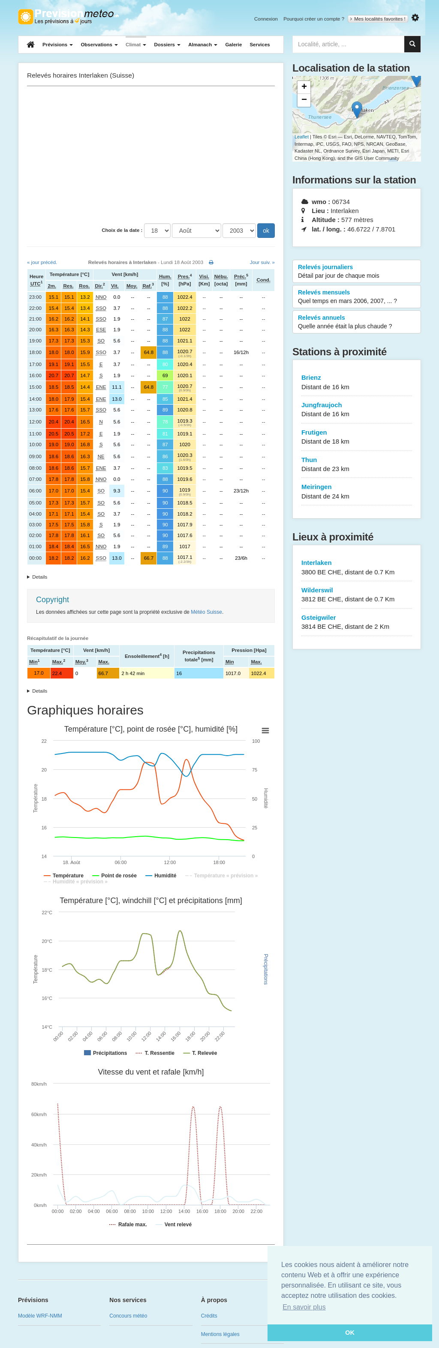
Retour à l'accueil (68, 16)
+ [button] (304, 87)
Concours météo (128, 1316)
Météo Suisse (206, 612)
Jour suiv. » (262, 262)
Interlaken (356, 567)
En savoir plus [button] (304, 1307)
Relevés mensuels (356, 297)
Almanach (202, 44)
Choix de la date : (122, 230)
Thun (356, 465)
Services (260, 44)
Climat (136, 44)
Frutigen (356, 437)
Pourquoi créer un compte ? (313, 18)
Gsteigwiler (356, 622)
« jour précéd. (42, 262)
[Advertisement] (151, 155)
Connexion (266, 18)
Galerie (233, 44)
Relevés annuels (356, 322)
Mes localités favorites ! (378, 18)
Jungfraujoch (356, 410)
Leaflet (302, 136)
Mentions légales (220, 1334)
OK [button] (350, 1332)
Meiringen (356, 492)
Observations (99, 44)
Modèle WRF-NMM (40, 1316)
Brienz (356, 382)
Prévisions (57, 44)
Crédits (209, 1316)
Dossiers (167, 44)
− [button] (304, 100)
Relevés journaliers (356, 272)
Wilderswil (356, 595)
